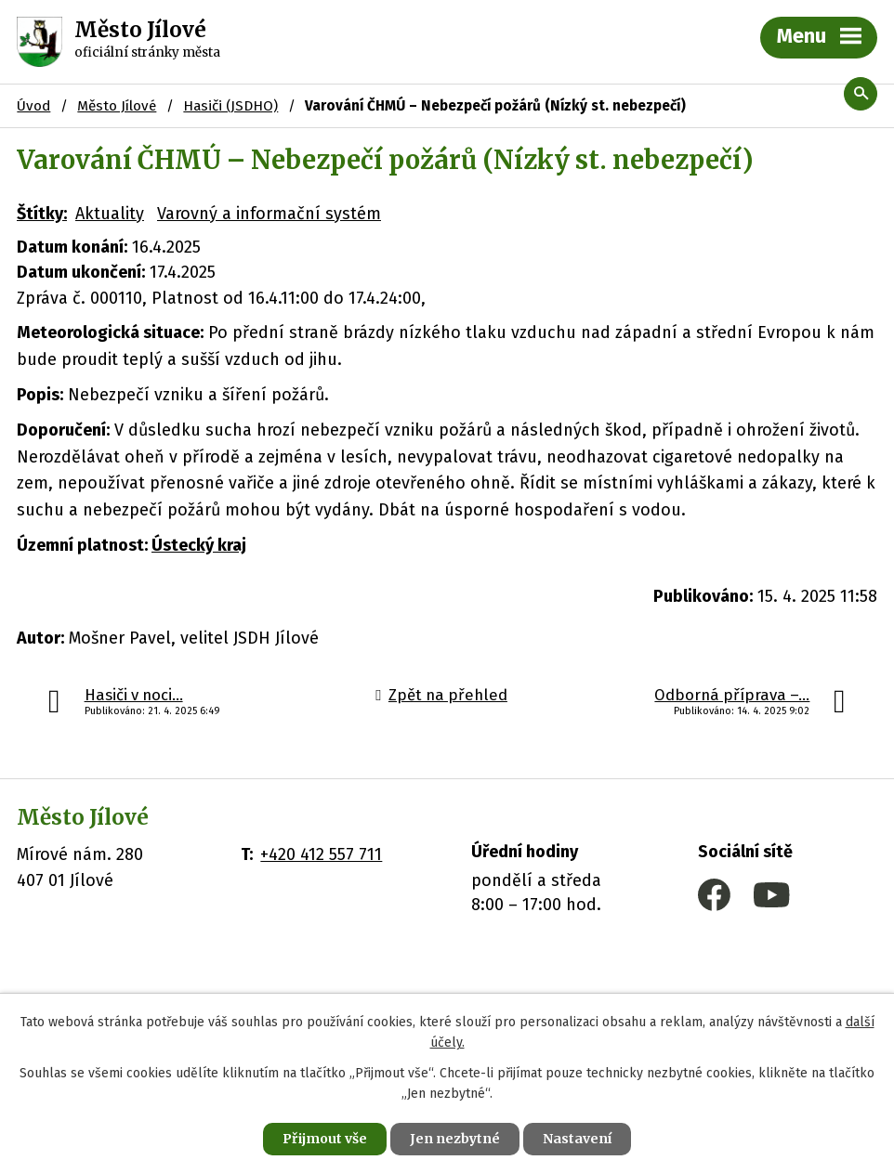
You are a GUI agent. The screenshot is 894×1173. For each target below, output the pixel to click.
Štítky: (42, 213)
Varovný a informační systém (269, 213)
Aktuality (109, 213)
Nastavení (577, 1138)
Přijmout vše (325, 1138)
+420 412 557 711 (321, 854)
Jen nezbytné (455, 1138)
